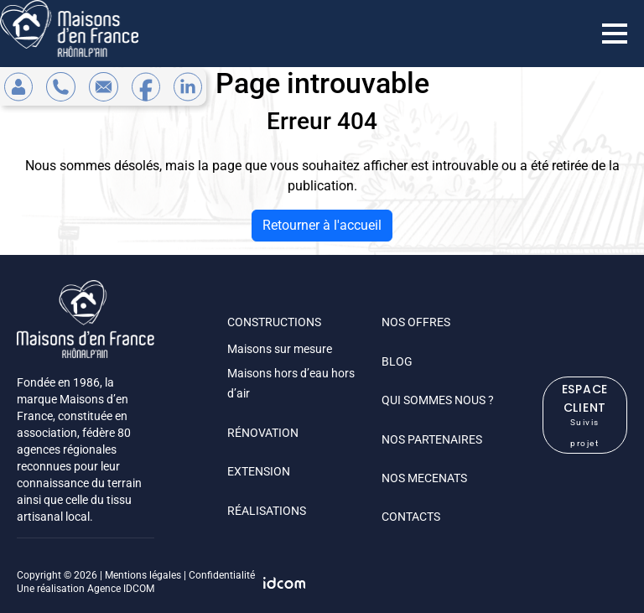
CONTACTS (411, 516)
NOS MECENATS (424, 478)
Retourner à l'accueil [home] (322, 225)
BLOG (397, 361)
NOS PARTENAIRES (432, 439)
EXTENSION (258, 471)
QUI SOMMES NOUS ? (438, 400)
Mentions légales (143, 575)
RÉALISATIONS (266, 510)
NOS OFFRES (416, 322)
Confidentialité (222, 575)
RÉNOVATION (263, 432)
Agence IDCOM (120, 589)
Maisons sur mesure (279, 349)
